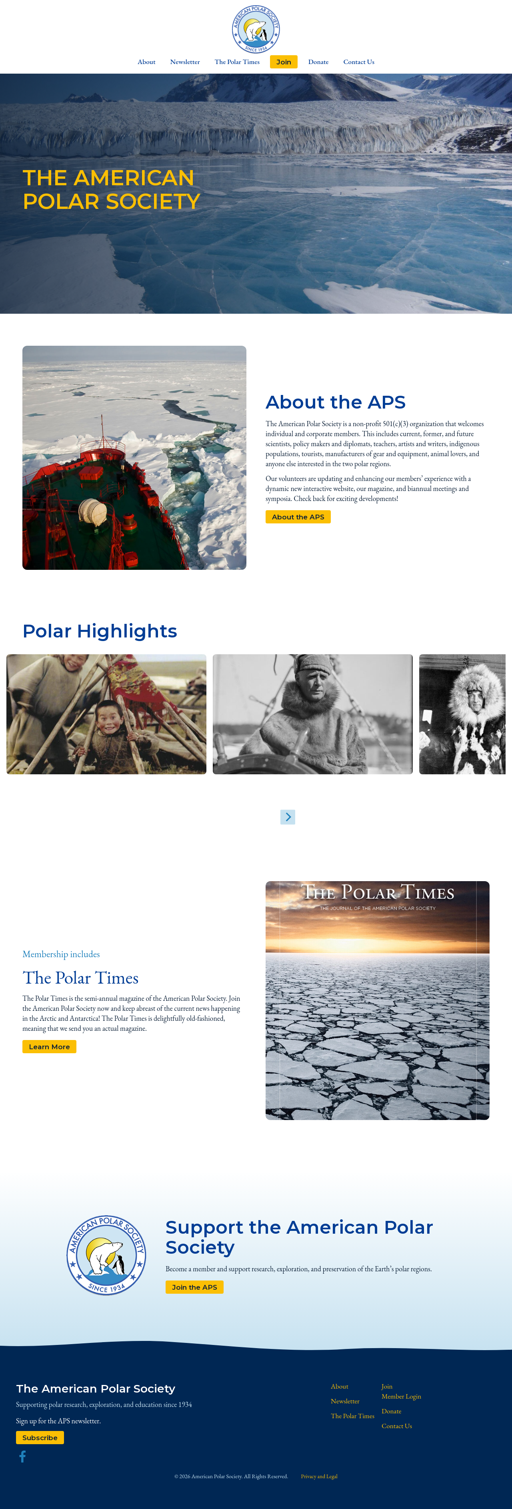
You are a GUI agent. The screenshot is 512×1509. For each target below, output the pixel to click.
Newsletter (180, 62)
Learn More (50, 1049)
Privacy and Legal (319, 1479)
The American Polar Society (104, 1390)
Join (286, 62)
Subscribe (40, 1440)
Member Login (402, 1398)
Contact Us (368, 62)
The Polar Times (236, 62)
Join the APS (195, 1289)
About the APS (299, 519)
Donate (323, 62)
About (137, 62)
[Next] (274, 820)
